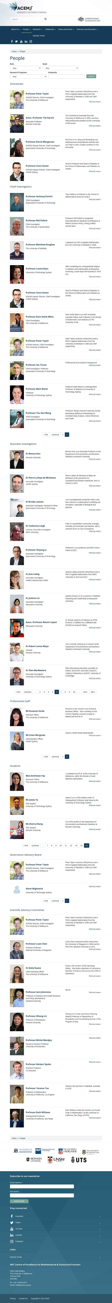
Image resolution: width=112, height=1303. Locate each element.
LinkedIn (16, 1235)
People (26, 29)
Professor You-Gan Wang (38, 413)
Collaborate (50, 29)
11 (66, 845)
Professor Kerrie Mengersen (40, 142)
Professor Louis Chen (36, 944)
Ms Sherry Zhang (34, 824)
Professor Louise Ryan (37, 268)
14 (81, 845)
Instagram (16, 1241)
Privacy (13, 1298)
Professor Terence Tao (37, 1088)
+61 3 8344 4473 (20, 1283)
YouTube (16, 1229)
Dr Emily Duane (33, 968)
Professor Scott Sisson (37, 166)
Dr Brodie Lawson (34, 501)
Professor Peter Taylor (37, 93)
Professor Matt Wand (37, 389)
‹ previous (55, 435)
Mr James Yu (32, 800)
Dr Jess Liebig (32, 574)
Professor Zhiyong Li (36, 550)
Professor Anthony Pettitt (39, 196)
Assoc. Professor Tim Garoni (40, 117)
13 (76, 845)
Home (14, 51)
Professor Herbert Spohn (38, 1064)
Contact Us (23, 1298)
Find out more (95, 102)
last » (93, 692)
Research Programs (18, 72)
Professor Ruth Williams (38, 1112)
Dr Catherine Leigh (35, 526)
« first (46, 435)
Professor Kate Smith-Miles (40, 316)
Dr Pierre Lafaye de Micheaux (41, 477)
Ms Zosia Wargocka (35, 735)
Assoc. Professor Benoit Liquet (41, 622)
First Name (14, 1192)
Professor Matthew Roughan (40, 244)
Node (45, 64)
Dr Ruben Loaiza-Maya (37, 646)
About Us (15, 29)
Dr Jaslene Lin (33, 598)
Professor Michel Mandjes (39, 1040)
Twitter (15, 1222)
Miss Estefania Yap (35, 775)
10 (74, 692)
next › (85, 692)
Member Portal (39, 36)
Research (37, 29)
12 (71, 845)
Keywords (52, 72)
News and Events (66, 29)
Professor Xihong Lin (36, 1016)
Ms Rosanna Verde (35, 711)
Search (91, 76)
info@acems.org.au (23, 1285)
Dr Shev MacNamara (36, 670)
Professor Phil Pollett (36, 220)
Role (12, 64)
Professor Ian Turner (36, 365)
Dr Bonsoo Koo (33, 453)
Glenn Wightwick (34, 888)
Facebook (16, 1216)
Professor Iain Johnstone (38, 992)
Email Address (16, 1183)
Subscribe (19, 1201)
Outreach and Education (87, 29)
